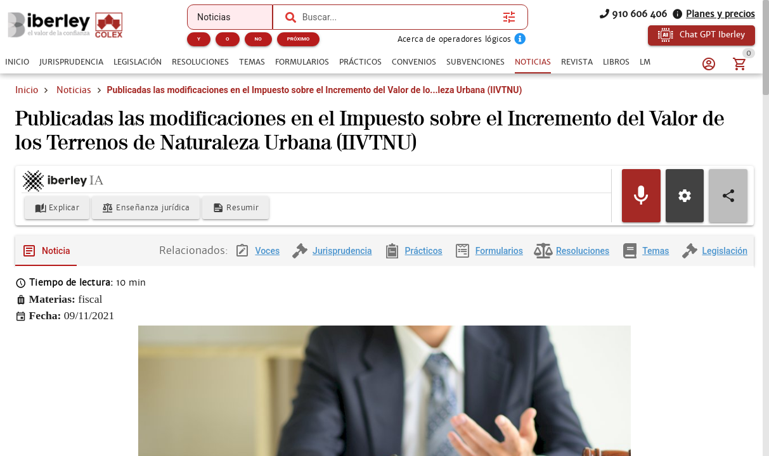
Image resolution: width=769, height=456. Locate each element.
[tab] (17, 62)
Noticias (73, 90)
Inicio (26, 90)
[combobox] (399, 17)
